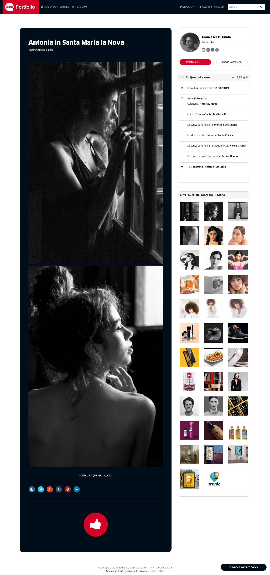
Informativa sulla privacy (134, 571)
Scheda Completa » (232, 62)
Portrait (209, 167)
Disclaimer (112, 571)
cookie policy (157, 571)
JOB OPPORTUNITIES (55, 7)
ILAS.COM (79, 7)
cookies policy (249, 567)
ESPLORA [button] (188, 7)
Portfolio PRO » (195, 62)
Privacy (234, 567)
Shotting (198, 167)
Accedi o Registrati (212, 7)
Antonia (221, 167)
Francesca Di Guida (216, 37)
